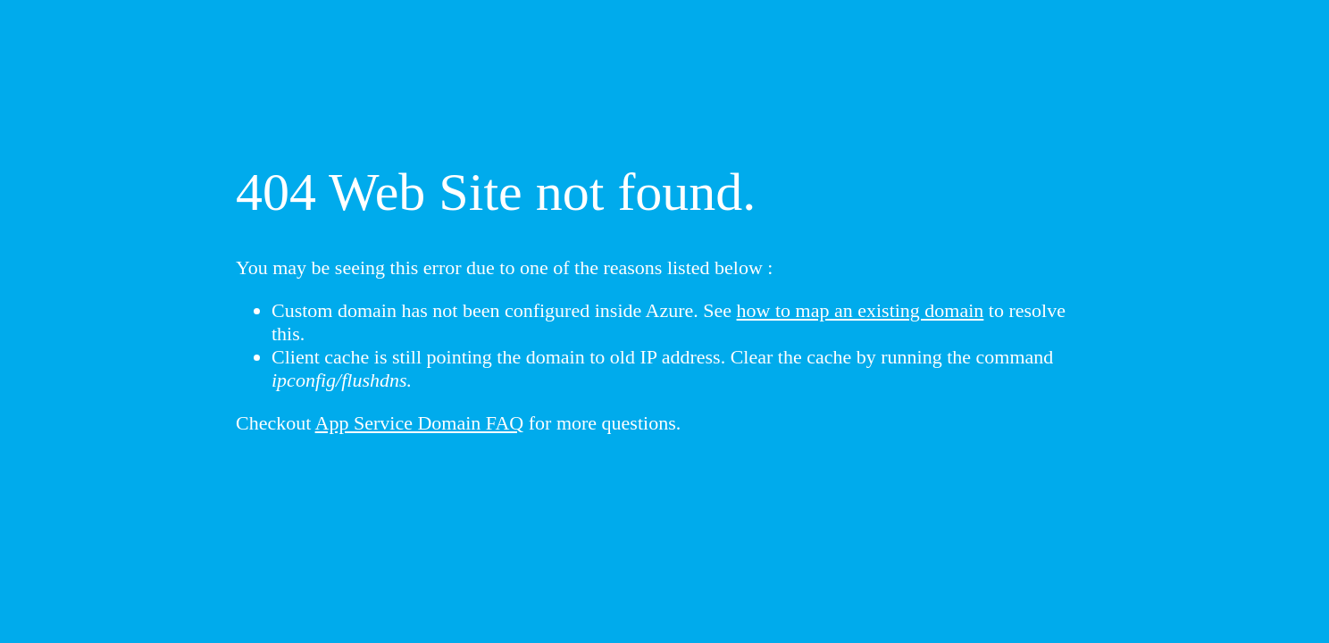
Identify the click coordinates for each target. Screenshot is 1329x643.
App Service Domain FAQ (419, 423)
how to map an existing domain (860, 310)
